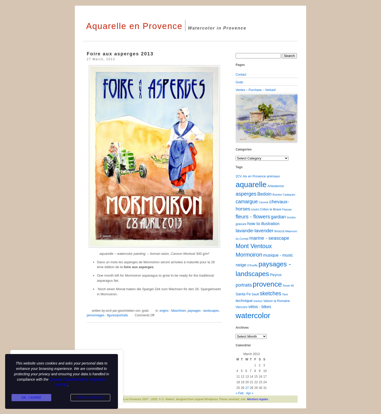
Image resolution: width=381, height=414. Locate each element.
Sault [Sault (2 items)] (255, 294)
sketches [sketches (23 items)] (270, 293)
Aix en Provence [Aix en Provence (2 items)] (254, 176)
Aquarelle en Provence (134, 26)
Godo (239, 82)
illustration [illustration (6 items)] (270, 223)
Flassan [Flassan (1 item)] (287, 209)
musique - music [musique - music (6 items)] (278, 255)
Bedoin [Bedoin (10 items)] (264, 194)
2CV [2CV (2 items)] (239, 176)
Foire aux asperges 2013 (120, 53)
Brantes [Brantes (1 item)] (277, 194)
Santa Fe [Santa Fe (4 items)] (243, 294)
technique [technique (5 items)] (244, 300)
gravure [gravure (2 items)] (241, 224)
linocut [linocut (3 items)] (279, 231)
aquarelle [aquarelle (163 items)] (251, 184)
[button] (240, 119)
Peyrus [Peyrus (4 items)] (276, 275)
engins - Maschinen (172, 310)
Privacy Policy (90, 397)
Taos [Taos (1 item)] (285, 294)
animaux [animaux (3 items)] (273, 176)
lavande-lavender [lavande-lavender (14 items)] (255, 230)
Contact (241, 74)
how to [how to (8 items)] (253, 223)
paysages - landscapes (203, 310)
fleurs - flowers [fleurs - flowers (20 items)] (253, 216)
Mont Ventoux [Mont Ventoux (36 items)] (254, 246)
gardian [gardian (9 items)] (278, 216)
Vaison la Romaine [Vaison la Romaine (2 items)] (276, 301)
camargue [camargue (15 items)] (247, 201)
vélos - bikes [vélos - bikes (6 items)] (259, 306)
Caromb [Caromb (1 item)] (263, 202)
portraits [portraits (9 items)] (244, 285)
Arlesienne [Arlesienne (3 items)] (275, 186)
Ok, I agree (32, 397)
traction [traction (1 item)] (258, 300)
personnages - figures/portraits (107, 315)
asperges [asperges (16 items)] (246, 194)
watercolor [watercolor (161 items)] (253, 315)
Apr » (249, 393)
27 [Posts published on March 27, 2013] (247, 388)
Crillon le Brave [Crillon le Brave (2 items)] (270, 209)
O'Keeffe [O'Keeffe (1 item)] (252, 265)
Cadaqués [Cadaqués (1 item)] (289, 194)
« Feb (240, 393)
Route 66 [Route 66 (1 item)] (288, 285)
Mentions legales (257, 399)
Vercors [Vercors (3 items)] (241, 307)
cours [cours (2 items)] (255, 209)
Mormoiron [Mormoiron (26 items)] (249, 254)
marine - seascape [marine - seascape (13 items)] (269, 238)
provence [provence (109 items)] (267, 284)
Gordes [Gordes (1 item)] (291, 217)
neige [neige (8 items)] (241, 264)
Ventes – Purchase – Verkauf (256, 90)
